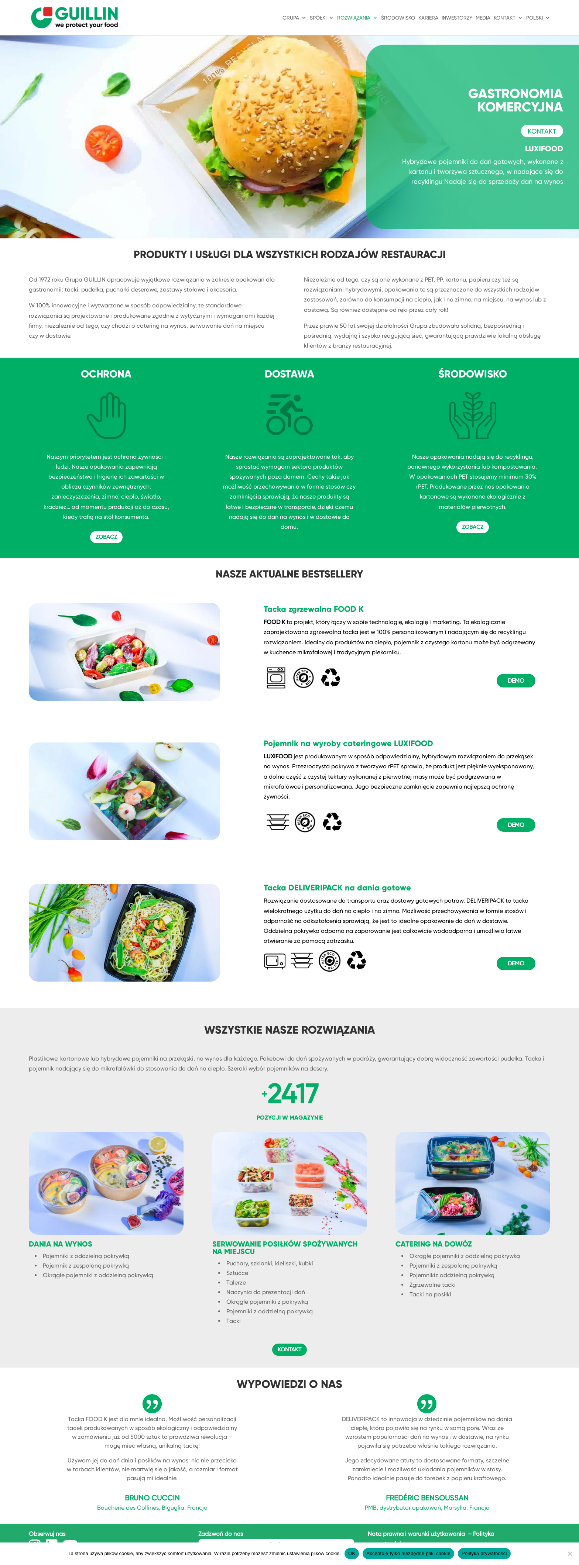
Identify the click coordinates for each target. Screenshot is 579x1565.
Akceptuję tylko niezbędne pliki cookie (408, 1553)
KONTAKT (504, 18)
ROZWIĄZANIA (353, 18)
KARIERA (428, 18)
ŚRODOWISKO (398, 18)
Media (483, 18)
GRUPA (290, 18)
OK (351, 1553)
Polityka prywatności (484, 1553)
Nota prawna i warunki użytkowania (417, 1533)
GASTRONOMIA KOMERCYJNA (515, 100)
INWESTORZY (457, 18)
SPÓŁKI (318, 18)
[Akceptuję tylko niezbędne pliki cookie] (569, 1553)
